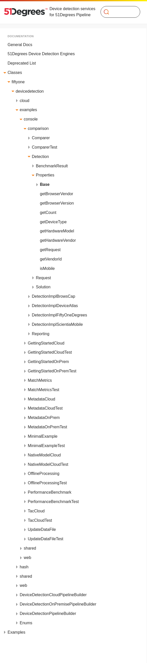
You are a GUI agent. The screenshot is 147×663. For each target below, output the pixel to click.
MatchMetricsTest (43, 390)
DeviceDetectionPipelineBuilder (48, 613)
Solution (43, 287)
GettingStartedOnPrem (48, 361)
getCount (48, 212)
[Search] (118, 12)
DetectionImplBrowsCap (53, 296)
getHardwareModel (57, 231)
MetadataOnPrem (44, 417)
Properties (45, 175)
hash (24, 567)
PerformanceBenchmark (49, 492)
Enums (26, 623)
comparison (38, 128)
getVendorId (51, 259)
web (27, 557)
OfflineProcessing (43, 473)
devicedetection (30, 91)
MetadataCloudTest (45, 408)
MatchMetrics (40, 380)
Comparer (41, 138)
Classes (15, 72)
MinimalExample (42, 436)
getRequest (50, 250)
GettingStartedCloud (46, 343)
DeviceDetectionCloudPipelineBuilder (53, 595)
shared (30, 548)
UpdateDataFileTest (45, 539)
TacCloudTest (40, 520)
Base (45, 184)
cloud (24, 100)
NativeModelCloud (44, 455)
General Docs (20, 45)
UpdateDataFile (42, 529)
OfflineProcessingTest (47, 483)
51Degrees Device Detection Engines (41, 54)
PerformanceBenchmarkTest (53, 501)
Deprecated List (22, 63)
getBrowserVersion (57, 203)
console (31, 119)
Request (43, 278)
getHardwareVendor (58, 240)
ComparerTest (44, 147)
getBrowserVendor (56, 194)
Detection (40, 156)
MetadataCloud (41, 399)
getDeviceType (53, 222)
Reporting (40, 334)
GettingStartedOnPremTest (52, 371)
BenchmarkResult (52, 166)
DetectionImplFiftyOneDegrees (59, 315)
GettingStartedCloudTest (50, 352)
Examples (16, 632)
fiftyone (18, 82)
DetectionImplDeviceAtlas (55, 306)
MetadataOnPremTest (47, 427)
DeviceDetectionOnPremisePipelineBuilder (58, 604)
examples (28, 110)
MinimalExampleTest (46, 446)
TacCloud (36, 511)
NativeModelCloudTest (48, 464)
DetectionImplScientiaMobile (57, 324)
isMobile (47, 268)
